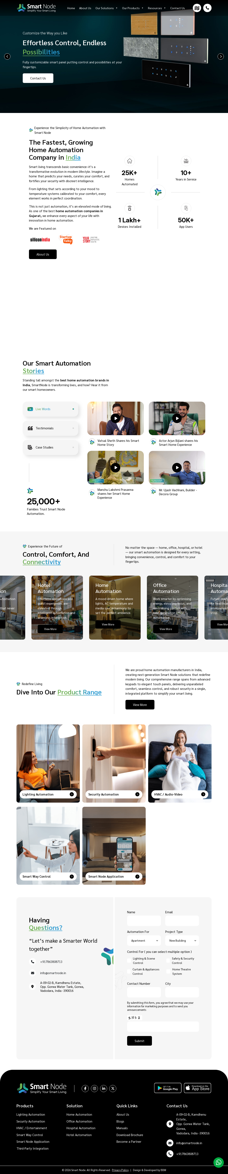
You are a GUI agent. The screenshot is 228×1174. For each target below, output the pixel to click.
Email (182, 916)
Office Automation (79, 1121)
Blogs (120, 1121)
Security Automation (30, 1121)
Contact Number (144, 987)
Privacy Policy (120, 1170)
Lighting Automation (30, 1114)
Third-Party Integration (32, 1148)
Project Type (182, 936)
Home (71, 8)
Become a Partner (129, 1141)
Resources (157, 8)
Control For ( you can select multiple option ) (159, 951)
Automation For (144, 936)
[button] (115, 418)
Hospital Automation (80, 1128)
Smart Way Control (29, 1135)
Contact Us (177, 8)
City (182, 987)
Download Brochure (130, 1135)
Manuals (122, 1128)
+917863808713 (51, 962)
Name (144, 916)
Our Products (133, 8)
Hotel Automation (79, 1135)
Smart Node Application (32, 1141)
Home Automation (79, 1114)
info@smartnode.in (53, 973)
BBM (163, 1170)
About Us (85, 8)
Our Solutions (106, 8)
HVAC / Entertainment (31, 1128)
